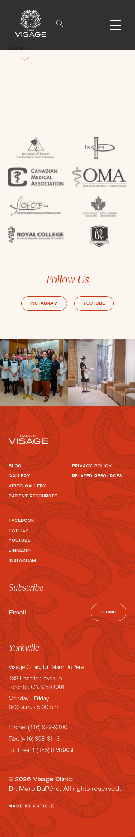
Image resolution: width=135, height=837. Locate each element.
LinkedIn (20, 551)
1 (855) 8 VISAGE (53, 751)
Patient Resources (33, 496)
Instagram (44, 304)
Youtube (94, 304)
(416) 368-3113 (40, 739)
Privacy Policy (92, 466)
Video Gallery (27, 486)
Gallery (19, 476)
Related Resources (97, 476)
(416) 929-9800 (47, 728)
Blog (15, 466)
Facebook (21, 521)
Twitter (19, 531)
